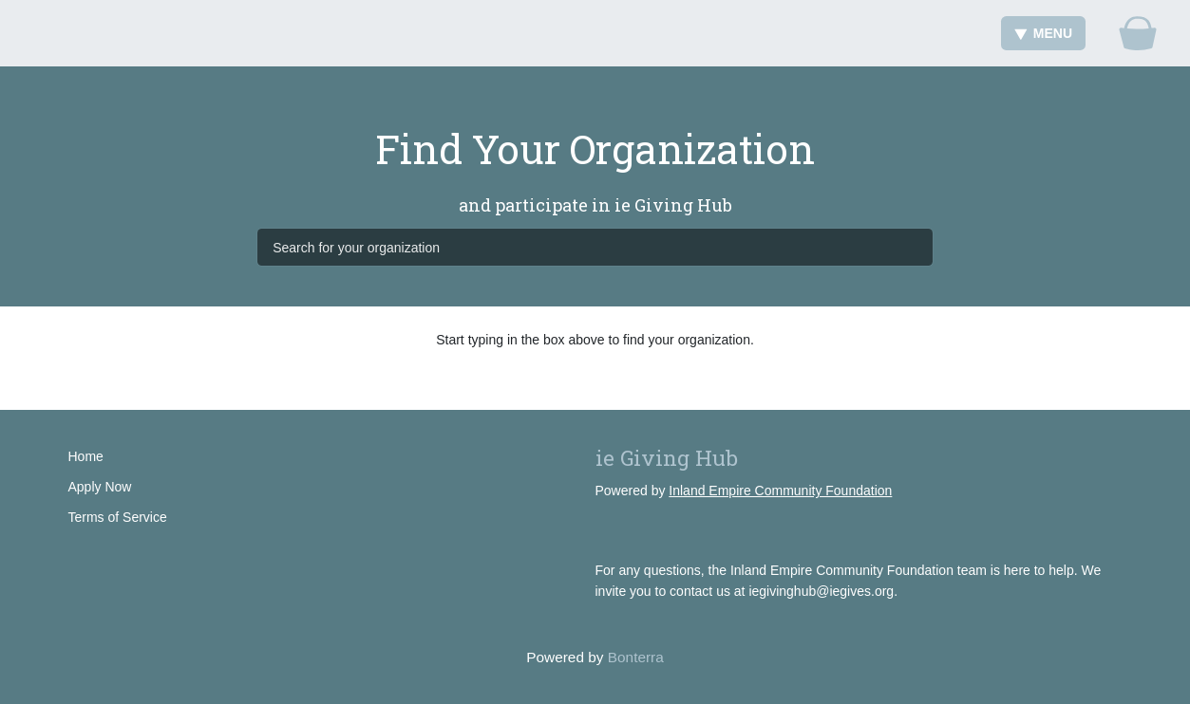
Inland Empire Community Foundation (780, 490)
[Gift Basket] (1137, 33)
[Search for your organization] (595, 247)
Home (86, 456)
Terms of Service (117, 517)
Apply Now (100, 486)
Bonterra (636, 657)
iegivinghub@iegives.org (821, 591)
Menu (1043, 33)
